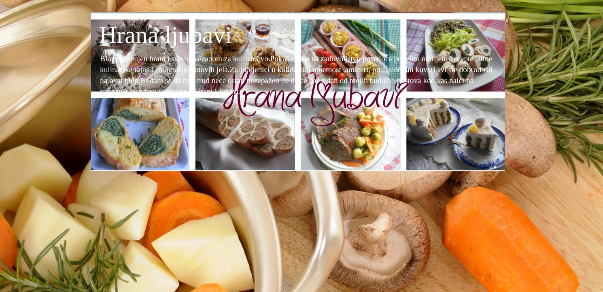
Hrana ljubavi (165, 34)
